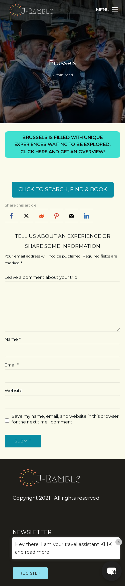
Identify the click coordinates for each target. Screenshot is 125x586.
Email (12, 364)
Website (14, 390)
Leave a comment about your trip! (41, 277)
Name (13, 339)
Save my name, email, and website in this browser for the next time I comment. (65, 418)
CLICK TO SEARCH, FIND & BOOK (62, 189)
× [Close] (118, 542)
